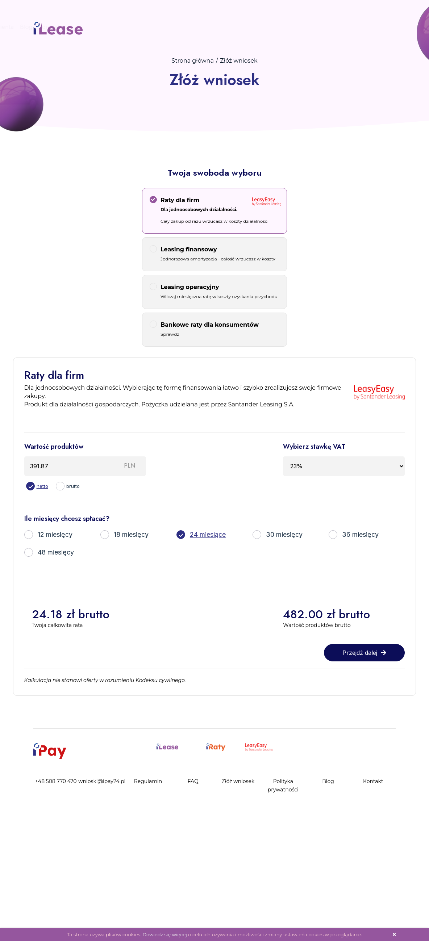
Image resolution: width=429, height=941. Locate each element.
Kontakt (82, 27)
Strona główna (192, 60)
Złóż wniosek (238, 781)
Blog (60, 27)
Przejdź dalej (364, 652)
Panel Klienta (29, 27)
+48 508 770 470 (56, 781)
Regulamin (148, 781)
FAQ (193, 781)
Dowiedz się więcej (164, 934)
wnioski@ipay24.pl (101, 781)
